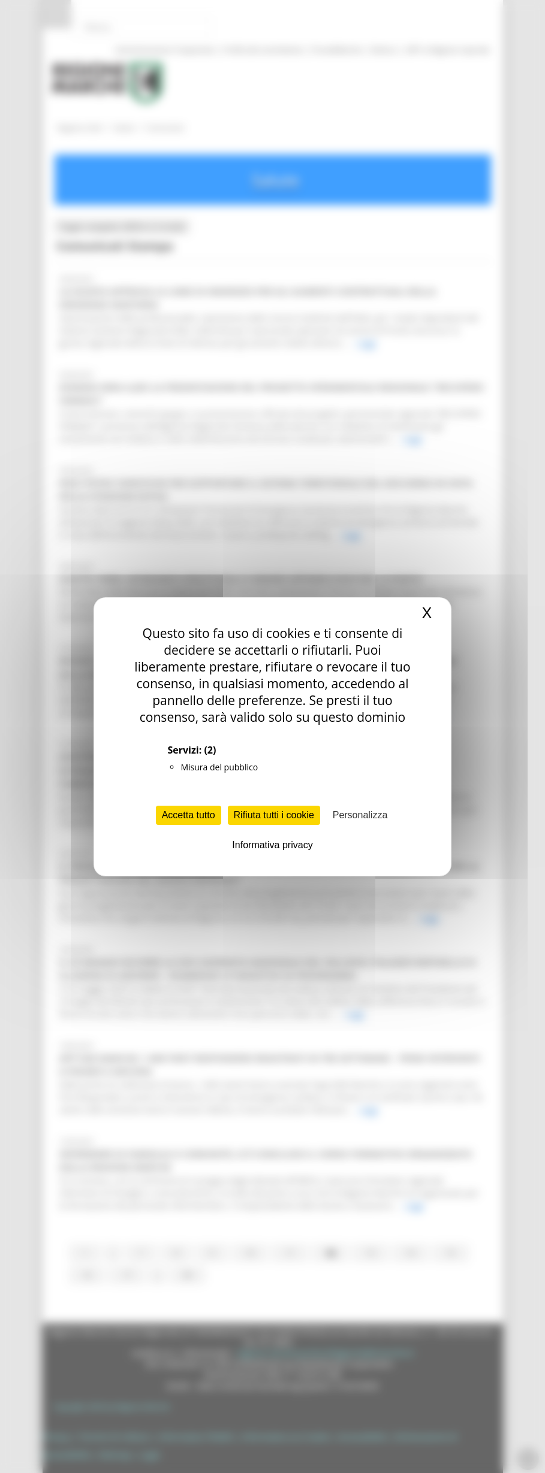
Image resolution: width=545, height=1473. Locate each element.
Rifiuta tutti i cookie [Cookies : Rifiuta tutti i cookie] (274, 815)
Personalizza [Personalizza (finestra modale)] (360, 815)
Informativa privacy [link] (272, 845)
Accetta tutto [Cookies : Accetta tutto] (188, 815)
